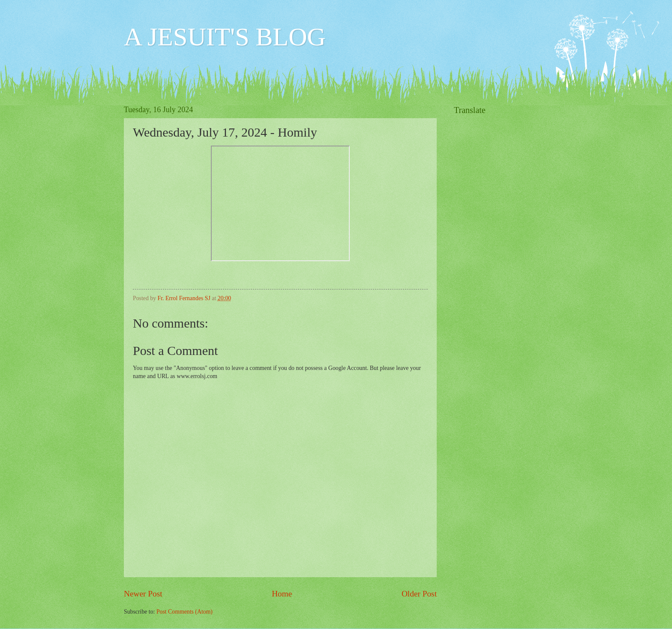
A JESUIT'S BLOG (225, 37)
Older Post (419, 593)
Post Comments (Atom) (184, 611)
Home (282, 593)
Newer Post (143, 593)
